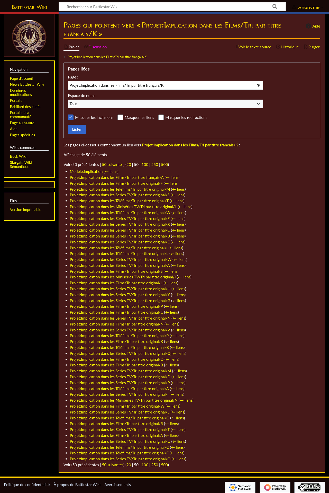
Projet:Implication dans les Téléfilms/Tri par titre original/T (119, 200)
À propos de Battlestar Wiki (77, 484)
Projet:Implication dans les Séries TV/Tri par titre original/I (119, 394)
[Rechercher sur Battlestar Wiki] (172, 6)
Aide (312, 26)
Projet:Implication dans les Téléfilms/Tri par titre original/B (119, 347)
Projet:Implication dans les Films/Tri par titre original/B (116, 365)
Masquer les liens (139, 117)
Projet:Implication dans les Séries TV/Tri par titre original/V (120, 330)
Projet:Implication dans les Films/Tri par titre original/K (116, 341)
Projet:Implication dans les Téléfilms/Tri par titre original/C (119, 447)
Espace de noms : (82, 95)
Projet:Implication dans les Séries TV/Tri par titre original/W (121, 259)
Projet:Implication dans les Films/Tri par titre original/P (116, 306)
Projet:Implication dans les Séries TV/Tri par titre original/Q (120, 353)
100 (145, 164)
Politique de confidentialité (27, 484)
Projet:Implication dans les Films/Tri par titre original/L (116, 282)
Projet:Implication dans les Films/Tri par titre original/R (116, 423)
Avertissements (117, 484)
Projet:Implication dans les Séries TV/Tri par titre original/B (120, 236)
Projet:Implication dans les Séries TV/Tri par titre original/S (120, 194)
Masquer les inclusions (94, 117)
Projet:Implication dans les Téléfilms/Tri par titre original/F (119, 453)
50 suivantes (112, 164)
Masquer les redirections (186, 117)
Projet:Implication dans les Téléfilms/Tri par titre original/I (119, 247)
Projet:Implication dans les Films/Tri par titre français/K (107, 57)
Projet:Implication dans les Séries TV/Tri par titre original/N (120, 318)
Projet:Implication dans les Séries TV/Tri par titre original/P (120, 382)
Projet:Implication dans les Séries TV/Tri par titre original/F (120, 218)
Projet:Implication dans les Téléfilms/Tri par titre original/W (120, 212)
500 (164, 164)
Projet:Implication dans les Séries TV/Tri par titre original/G (120, 300)
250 (154, 164)
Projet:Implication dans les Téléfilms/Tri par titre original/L (119, 253)
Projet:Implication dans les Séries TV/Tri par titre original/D (120, 376)
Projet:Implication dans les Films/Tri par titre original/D (117, 359)
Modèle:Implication (86, 171)
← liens (111, 171)
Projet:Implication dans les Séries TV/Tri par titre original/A (120, 265)
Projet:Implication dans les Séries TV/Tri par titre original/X (120, 224)
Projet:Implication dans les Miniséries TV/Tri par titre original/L (123, 206)
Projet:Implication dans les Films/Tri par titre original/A (116, 435)
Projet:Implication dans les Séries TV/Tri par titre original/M (120, 370)
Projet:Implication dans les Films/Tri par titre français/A (117, 177)
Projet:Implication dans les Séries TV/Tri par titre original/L (120, 412)
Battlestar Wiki (29, 7)
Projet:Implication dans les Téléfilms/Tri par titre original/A (119, 388)
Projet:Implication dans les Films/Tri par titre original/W (117, 406)
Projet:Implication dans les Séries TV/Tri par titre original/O (120, 458)
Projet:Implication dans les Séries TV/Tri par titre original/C (120, 230)
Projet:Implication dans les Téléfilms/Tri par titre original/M (120, 189)
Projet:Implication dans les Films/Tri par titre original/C (116, 312)
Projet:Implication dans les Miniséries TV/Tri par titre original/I (123, 277)
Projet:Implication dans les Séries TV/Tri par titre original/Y (120, 294)
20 (128, 164)
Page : (73, 77)
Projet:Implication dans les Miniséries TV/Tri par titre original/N (124, 400)
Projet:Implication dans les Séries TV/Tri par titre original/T (120, 429)
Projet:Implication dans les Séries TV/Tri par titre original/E (120, 242)
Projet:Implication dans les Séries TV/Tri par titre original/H (120, 288)
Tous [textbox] (74, 103)
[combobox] (165, 85)
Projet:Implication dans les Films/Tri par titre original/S (116, 271)
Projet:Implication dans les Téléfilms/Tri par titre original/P (119, 335)
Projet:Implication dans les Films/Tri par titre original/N (117, 324)
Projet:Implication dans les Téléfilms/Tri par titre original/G (119, 418)
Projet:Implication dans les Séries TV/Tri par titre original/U (120, 441)
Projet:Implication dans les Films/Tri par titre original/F (116, 183)
